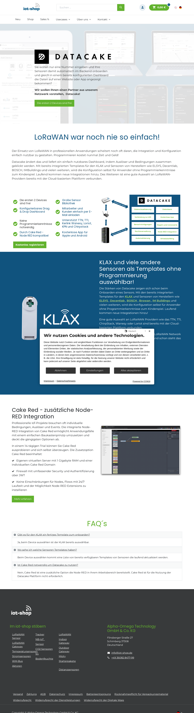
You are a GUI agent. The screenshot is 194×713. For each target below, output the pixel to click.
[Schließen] (149, 331)
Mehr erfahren (23, 499)
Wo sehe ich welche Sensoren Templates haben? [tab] (47, 549)
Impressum (49, 381)
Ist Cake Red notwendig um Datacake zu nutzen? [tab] (47, 565)
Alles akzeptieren (131, 370)
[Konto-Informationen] (142, 7)
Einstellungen (94, 370)
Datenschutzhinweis (66, 381)
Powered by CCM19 (141, 381)
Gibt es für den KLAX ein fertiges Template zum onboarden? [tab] (53, 534)
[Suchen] (120, 7)
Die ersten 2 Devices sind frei (54, 103)
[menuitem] (18, 19)
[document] (97, 350)
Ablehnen (61, 370)
